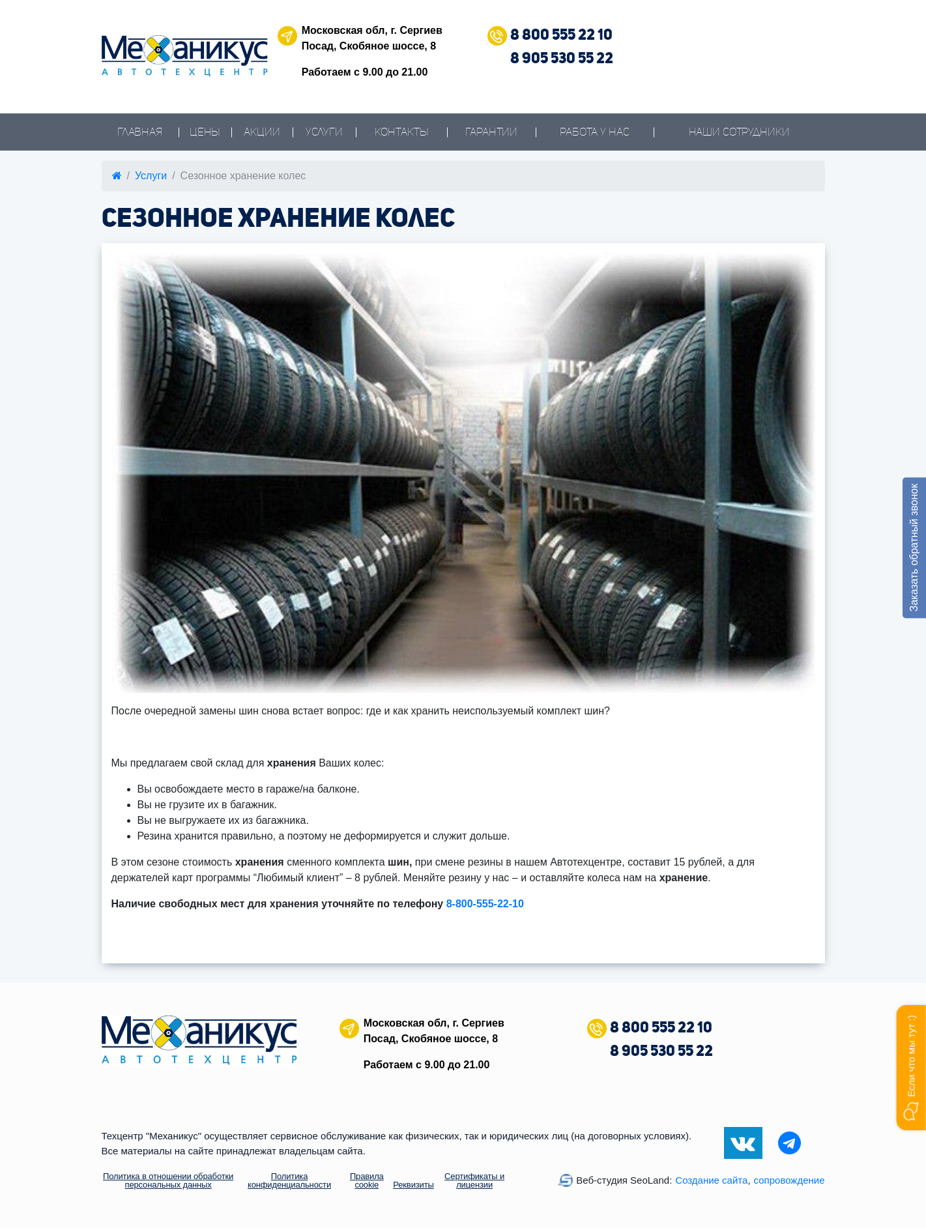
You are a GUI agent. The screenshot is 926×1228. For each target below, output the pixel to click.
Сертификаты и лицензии (474, 1180)
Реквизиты (413, 1185)
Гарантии (491, 132)
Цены (205, 132)
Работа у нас (594, 132)
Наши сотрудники (739, 132)
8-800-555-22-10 (485, 903)
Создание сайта (711, 1180)
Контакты (402, 132)
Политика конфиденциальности (289, 1180)
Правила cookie (367, 1180)
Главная (140, 132)
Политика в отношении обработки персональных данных (168, 1180)
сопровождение (789, 1180)
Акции (262, 132)
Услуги (324, 132)
